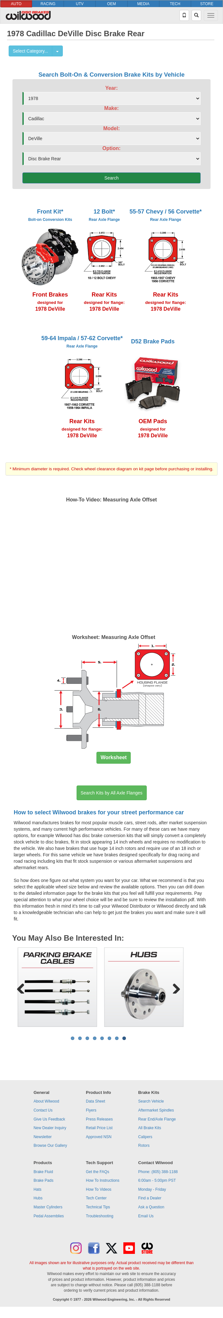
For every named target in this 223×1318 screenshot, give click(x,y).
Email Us (145, 1216)
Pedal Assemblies (49, 1216)
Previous (23, 987)
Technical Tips (98, 1207)
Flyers (91, 1110)
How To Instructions (103, 1180)
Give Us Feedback (49, 1119)
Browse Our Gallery (50, 1145)
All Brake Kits (149, 1128)
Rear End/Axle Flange (157, 1119)
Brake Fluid (43, 1172)
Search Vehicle (151, 1101)
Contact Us (43, 1110)
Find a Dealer (149, 1198)
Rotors (143, 1145)
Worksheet (114, 757)
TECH (175, 4)
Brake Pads (44, 1180)
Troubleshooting (99, 1216)
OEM (111, 4)
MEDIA (143, 4)
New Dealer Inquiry (50, 1128)
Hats (38, 1189)
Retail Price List (99, 1128)
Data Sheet (95, 1101)
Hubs (38, 1198)
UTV (80, 4)
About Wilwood (46, 1101)
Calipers (145, 1137)
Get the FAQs (97, 1172)
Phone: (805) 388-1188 (158, 1172)
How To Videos (99, 1189)
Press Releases (99, 1119)
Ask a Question (151, 1207)
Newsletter (43, 1137)
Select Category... (30, 51)
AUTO (16, 4)
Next (174, 987)
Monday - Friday (152, 1189)
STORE (206, 4)
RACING (47, 4)
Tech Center (96, 1198)
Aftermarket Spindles (156, 1110)
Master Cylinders (48, 1207)
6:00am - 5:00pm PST (157, 1180)
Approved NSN (99, 1137)
